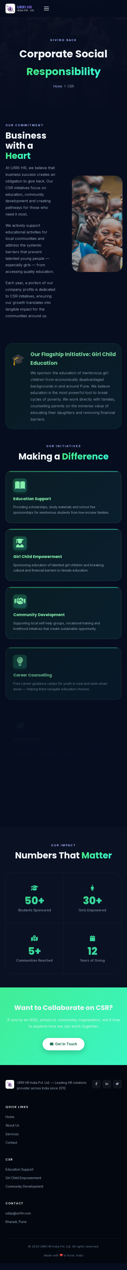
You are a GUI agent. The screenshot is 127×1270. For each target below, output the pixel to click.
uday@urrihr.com (18, 1213)
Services (12, 1134)
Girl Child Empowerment (23, 1178)
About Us (12, 1125)
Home (57, 86)
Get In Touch (63, 1044)
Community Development (24, 1186)
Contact (11, 1142)
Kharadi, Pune (16, 1222)
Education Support (19, 1169)
